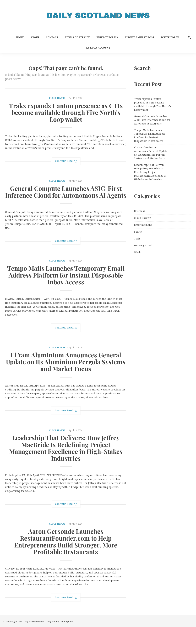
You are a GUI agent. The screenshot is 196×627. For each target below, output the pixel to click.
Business (139, 211)
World (137, 252)
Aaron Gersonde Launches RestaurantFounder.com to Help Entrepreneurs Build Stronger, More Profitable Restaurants (65, 541)
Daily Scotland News (33, 621)
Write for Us (170, 37)
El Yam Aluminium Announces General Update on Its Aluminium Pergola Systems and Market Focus (66, 362)
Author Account (98, 47)
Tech (137, 238)
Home (20, 37)
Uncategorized (143, 245)
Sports (138, 231)
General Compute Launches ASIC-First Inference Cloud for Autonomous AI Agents (65, 191)
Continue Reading (66, 161)
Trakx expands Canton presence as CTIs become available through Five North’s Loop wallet (66, 112)
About (34, 37)
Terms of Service (77, 37)
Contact (52, 37)
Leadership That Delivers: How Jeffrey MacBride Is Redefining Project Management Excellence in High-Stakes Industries (65, 447)
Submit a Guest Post (139, 37)
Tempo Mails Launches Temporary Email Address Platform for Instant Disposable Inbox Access (65, 275)
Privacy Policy (107, 37)
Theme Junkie (66, 621)
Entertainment (143, 224)
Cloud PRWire (57, 98)
